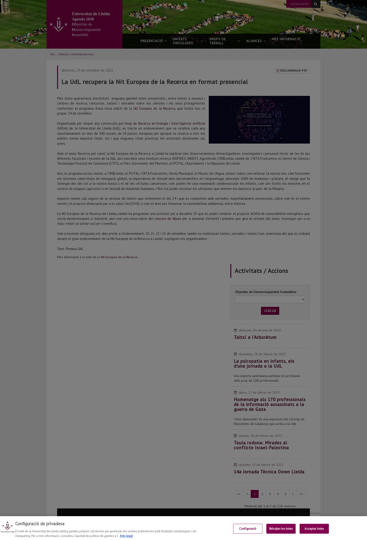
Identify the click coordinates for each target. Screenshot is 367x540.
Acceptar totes (314, 534)
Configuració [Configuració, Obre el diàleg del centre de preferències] (248, 534)
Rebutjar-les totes (281, 534)
